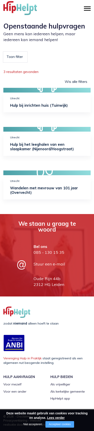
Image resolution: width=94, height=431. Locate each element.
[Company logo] (25, 10)
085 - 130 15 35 (49, 252)
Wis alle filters (76, 81)
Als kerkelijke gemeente (67, 391)
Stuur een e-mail (49, 264)
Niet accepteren (32, 424)
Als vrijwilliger (60, 384)
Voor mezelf (12, 384)
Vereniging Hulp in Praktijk (22, 358)
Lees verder (56, 418)
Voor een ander (14, 391)
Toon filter (14, 56)
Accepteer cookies (60, 424)
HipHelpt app (60, 398)
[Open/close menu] (87, 8)
